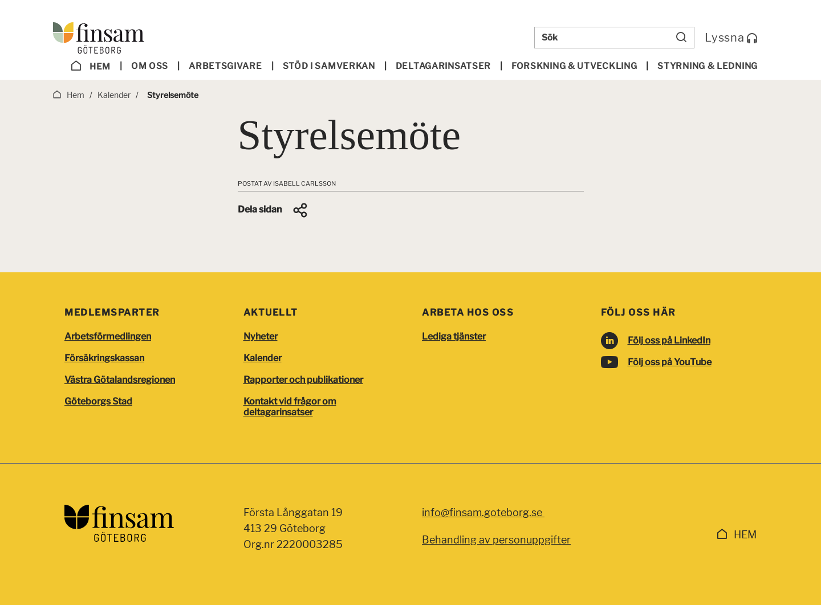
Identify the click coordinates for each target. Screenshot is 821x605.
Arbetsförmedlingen (107, 336)
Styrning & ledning (707, 66)
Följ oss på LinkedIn (669, 340)
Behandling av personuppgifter (496, 540)
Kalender (262, 358)
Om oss (149, 66)
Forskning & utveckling (574, 66)
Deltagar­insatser (443, 66)
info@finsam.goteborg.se (483, 512)
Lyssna (731, 37)
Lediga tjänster (454, 336)
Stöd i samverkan (329, 66)
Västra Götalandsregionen (119, 379)
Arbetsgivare (225, 66)
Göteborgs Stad (98, 401)
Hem (91, 66)
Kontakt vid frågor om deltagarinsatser (289, 407)
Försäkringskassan (104, 358)
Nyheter (260, 336)
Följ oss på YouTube (670, 362)
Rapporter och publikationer (303, 379)
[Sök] (681, 37)
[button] (273, 210)
